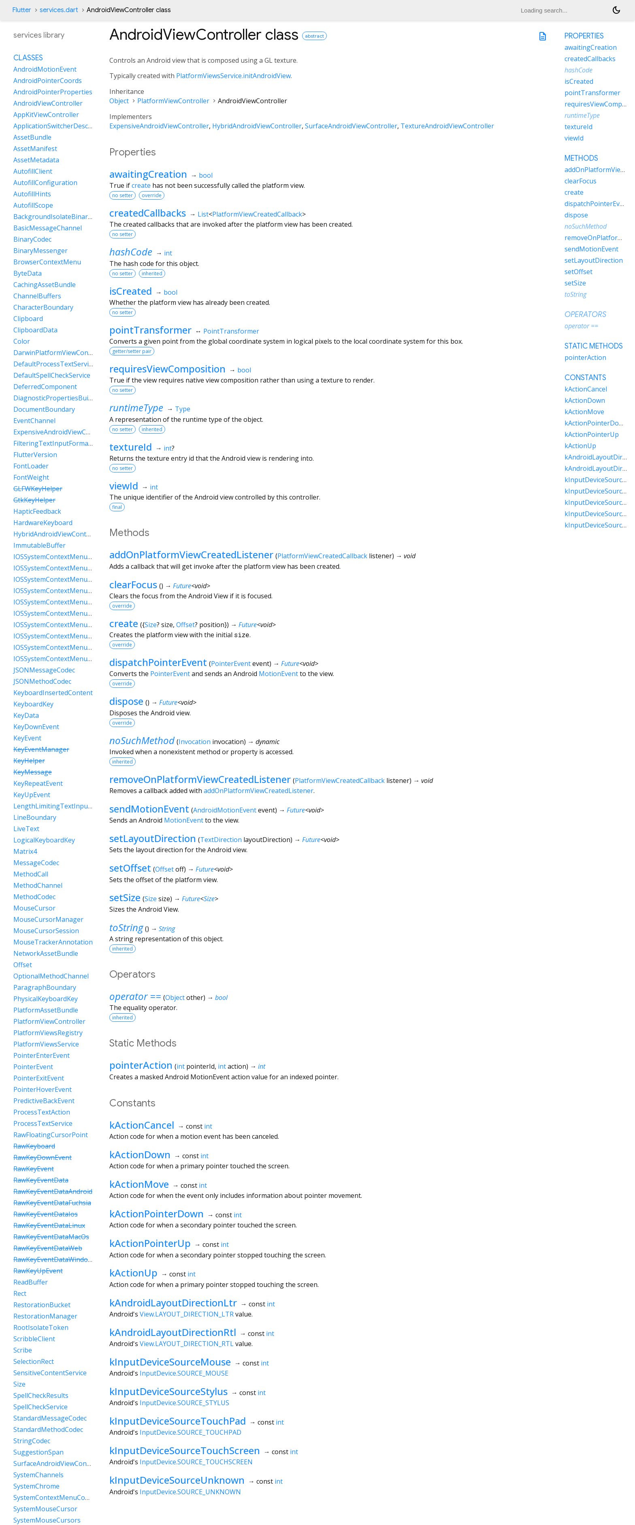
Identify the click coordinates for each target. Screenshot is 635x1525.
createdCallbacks (147, 212)
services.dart (59, 10)
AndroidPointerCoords (47, 80)
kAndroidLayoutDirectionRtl (172, 1332)
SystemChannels (38, 1474)
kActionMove (139, 1184)
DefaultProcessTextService (54, 363)
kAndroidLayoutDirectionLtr (173, 1302)
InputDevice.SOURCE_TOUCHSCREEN (196, 1461)
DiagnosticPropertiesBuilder (56, 397)
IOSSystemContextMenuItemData (64, 556)
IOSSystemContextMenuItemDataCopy (72, 568)
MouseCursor (34, 908)
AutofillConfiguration (45, 182)
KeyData (26, 715)
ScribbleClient (34, 1338)
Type (182, 408)
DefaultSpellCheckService (51, 375)
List (203, 214)
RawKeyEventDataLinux (49, 1225)
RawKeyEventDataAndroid (52, 1191)
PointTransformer (231, 331)
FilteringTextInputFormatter (56, 443)
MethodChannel (37, 885)
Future (182, 585)
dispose (126, 701)
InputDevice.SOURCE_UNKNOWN (190, 1491)
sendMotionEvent (149, 808)
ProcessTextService (42, 1123)
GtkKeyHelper (34, 500)
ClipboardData (35, 329)
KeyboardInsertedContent (53, 692)
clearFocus (133, 584)
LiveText (26, 828)
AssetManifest (35, 148)
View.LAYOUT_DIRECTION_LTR (187, 1314)
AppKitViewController (46, 114)
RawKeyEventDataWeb (47, 1248)
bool (206, 175)
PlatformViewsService (46, 1044)
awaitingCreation (148, 174)
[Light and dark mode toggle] (616, 10)
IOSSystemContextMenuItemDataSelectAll (77, 647)
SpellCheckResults (40, 1395)
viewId (123, 485)
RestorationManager (45, 1316)
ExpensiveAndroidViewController (159, 125)
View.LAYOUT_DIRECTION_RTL (187, 1343)
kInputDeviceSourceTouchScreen (184, 1450)
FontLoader (31, 466)
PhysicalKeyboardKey (45, 998)
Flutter (21, 10)
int (168, 253)
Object (119, 100)
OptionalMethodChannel (51, 976)
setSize (125, 897)
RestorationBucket (41, 1304)
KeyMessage (32, 772)
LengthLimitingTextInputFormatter (67, 806)
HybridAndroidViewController (257, 125)
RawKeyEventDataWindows (54, 1259)
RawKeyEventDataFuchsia (52, 1202)
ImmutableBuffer (39, 545)
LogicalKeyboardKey (44, 840)
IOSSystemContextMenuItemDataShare (73, 658)
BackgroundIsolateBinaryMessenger (69, 216)
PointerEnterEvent (41, 1055)
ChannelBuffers (37, 295)
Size (151, 624)
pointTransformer (150, 329)
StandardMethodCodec (48, 1429)
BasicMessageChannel (47, 227)
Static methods (594, 346)
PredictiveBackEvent (44, 1100)
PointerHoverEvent (42, 1089)
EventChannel (34, 420)
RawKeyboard (34, 1146)
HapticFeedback (37, 511)
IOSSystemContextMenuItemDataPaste (73, 624)
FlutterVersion (35, 454)
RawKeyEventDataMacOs (51, 1236)
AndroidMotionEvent (224, 810)
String (167, 928)
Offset (185, 624)
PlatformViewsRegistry (48, 1032)
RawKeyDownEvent (42, 1157)
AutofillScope (33, 205)
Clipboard (28, 318)
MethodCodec (34, 896)
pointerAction (141, 1065)
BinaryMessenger (40, 250)
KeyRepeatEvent (38, 783)
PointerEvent (231, 663)
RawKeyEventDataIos (45, 1214)
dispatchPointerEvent (158, 662)
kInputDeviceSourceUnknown (177, 1480)
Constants (585, 377)
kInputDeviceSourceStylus (168, 1391)
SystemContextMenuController (60, 1497)
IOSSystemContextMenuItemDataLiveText (77, 602)
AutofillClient (32, 171)
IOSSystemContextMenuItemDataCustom (76, 579)
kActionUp (133, 1272)
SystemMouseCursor (45, 1508)
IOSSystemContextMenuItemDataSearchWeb (81, 636)
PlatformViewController (173, 100)
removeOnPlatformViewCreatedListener (200, 779)
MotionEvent (278, 673)
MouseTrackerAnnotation (53, 942)
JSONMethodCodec (42, 681)
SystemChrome (36, 1486)
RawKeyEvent (33, 1168)
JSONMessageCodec (44, 670)
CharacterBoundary (43, 307)
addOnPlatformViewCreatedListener (191, 554)
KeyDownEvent (36, 726)
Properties (584, 36)
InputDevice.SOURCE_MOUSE (184, 1373)
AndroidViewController (48, 103)
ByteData (27, 273)
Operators (585, 314)
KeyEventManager (41, 749)
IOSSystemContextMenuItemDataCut (69, 590)
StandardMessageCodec (50, 1418)
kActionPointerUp (150, 1243)
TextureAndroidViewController (447, 125)
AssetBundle (32, 137)
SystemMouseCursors (47, 1520)
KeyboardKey (33, 704)
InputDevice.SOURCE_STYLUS (184, 1402)
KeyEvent (27, 738)
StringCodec (31, 1440)
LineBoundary (34, 817)
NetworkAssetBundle (45, 953)
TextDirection (221, 839)
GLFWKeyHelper (37, 488)
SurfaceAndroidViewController (351, 125)
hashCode (130, 251)
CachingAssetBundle (44, 284)
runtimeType (136, 407)
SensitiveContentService (50, 1372)
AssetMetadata (36, 159)
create (141, 185)
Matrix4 (25, 851)
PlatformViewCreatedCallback (257, 214)
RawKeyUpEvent (38, 1270)
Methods (581, 158)
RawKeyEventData (40, 1180)
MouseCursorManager (48, 919)
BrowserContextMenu (47, 261)
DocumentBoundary (44, 409)
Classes (28, 57)
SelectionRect (33, 1361)
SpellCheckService (40, 1406)
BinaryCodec (32, 239)
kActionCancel (141, 1125)
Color (21, 341)
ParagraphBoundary (44, 987)
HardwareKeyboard (42, 522)
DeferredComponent (45, 386)
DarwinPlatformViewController (60, 352)
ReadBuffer (30, 1282)
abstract (314, 36)
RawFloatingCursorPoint (50, 1134)
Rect (19, 1293)
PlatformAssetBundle (45, 1010)
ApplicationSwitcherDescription (61, 125)
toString (126, 927)
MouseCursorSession (46, 930)
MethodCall (30, 874)
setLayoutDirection (152, 838)
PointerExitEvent (38, 1078)
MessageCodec (36, 862)
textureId (130, 446)
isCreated (130, 291)
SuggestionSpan (38, 1452)
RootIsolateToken (40, 1327)
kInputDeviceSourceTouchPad (177, 1420)
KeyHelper (29, 760)
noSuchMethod (142, 740)
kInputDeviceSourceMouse (170, 1361)
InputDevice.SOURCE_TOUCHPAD (190, 1432)
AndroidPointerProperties (52, 91)
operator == (135, 996)
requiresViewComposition (167, 368)
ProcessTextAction (41, 1112)
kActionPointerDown (156, 1213)
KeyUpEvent (31, 794)
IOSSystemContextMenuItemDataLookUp (76, 613)
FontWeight (31, 477)
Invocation (195, 741)
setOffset (130, 867)
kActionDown (139, 1154)
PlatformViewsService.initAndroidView (233, 75)
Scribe (22, 1350)
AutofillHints (32, 193)
